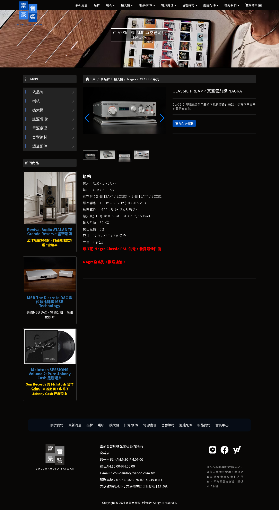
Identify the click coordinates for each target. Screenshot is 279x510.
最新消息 (81, 5)
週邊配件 (210, 5)
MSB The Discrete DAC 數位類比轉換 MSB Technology (49, 301)
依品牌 (37, 92)
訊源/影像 (147, 5)
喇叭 (110, 5)
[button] (161, 117)
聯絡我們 (231, 5)
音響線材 (189, 5)
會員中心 (221, 424)
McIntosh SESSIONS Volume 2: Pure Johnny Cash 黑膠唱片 (50, 373)
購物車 (253, 5)
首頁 (91, 79)
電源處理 (168, 5)
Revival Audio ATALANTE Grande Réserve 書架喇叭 (49, 231)
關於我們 (56, 424)
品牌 (97, 5)
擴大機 (127, 5)
